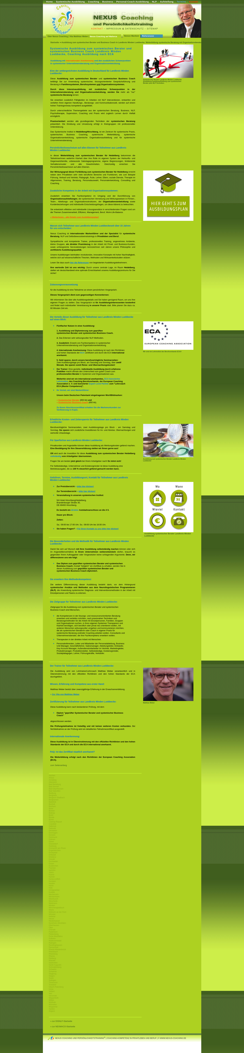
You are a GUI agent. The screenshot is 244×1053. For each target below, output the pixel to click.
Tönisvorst (53, 982)
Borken (52, 811)
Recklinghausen (55, 945)
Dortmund (53, 837)
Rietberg (52, 958)
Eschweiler (53, 861)
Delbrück (52, 826)
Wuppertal (53, 1007)
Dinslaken (53, 831)
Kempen (52, 881)
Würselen (53, 1004)
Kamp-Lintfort (54, 879)
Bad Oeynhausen (56, 789)
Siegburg (52, 974)
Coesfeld (52, 824)
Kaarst (51, 875)
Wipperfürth (54, 998)
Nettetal (52, 916)
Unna (51, 989)
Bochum (52, 806)
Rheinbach (53, 952)
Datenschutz (134, 28)
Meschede (53, 901)
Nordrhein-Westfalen (57, 923)
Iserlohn (52, 870)
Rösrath (52, 960)
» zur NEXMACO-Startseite (62, 1026)
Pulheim (52, 938)
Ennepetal (53, 853)
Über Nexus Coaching (58, 36)
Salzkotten (53, 963)
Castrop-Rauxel (55, 822)
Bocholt (52, 804)
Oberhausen (54, 925)
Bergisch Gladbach (57, 797)
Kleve (51, 886)
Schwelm (53, 969)
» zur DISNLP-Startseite (61, 1021)
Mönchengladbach (56, 908)
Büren (51, 819)
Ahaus (51, 778)
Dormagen (53, 833)
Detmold (52, 828)
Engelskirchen (55, 850)
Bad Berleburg (55, 784)
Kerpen (52, 883)
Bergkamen (53, 800)
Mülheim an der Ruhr (57, 912)
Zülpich (52, 1011)
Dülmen (52, 839)
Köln (51, 888)
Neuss (51, 919)
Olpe (51, 927)
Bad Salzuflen (54, 791)
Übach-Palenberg (56, 987)
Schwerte (53, 971)
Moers (51, 910)
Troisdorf (52, 985)
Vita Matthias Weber (79, 36)
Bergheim (53, 795)
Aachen (52, 775)
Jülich (51, 872)
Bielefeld (52, 802)
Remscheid (53, 947)
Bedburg (52, 793)
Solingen (52, 980)
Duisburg (52, 846)
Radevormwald (55, 941)
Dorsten (52, 835)
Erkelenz (52, 857)
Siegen (52, 976)
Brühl (51, 815)
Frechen (52, 868)
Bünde (51, 817)
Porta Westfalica (56, 936)
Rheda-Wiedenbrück (57, 949)
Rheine (52, 956)
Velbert (52, 991)
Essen (51, 864)
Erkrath (52, 859)
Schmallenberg (55, 967)
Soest (51, 978)
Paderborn (53, 932)
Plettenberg (53, 934)
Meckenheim (54, 897)
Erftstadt (52, 855)
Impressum (113, 28)
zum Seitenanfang (58, 765)
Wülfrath (52, 1002)
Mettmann (53, 903)
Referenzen (148, 36)
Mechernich (54, 894)
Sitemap (152, 28)
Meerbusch (53, 899)
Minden (52, 905)
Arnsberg (53, 780)
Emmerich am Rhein (57, 848)
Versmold (53, 996)
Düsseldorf (53, 844)
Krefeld (52, 892)
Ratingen (52, 943)
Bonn (51, 808)
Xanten (52, 1009)
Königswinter (54, 890)
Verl (50, 993)
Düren (51, 842)
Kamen (52, 877)
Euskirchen (53, 866)
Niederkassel (54, 921)
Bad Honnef (54, 786)
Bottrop (52, 813)
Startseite (54, 42)
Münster (52, 914)
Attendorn (53, 782)
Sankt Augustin (55, 965)
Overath (52, 930)
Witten (51, 1000)
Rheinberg (53, 954)
